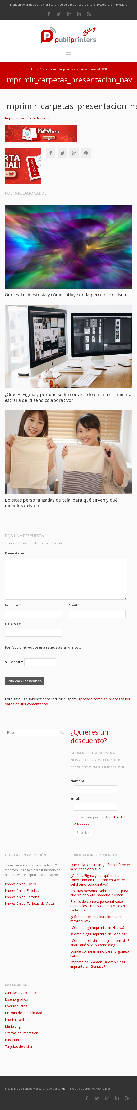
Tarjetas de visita (18, 1046)
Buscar (62, 732)
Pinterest (86, 153)
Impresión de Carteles (22, 897)
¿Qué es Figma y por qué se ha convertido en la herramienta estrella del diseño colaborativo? (68, 397)
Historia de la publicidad (23, 1012)
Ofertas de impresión (21, 1033)
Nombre (13, 605)
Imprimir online (17, 1019)
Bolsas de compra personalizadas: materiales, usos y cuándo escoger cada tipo (97, 905)
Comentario (14, 553)
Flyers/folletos (16, 1006)
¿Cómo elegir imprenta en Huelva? (97, 927)
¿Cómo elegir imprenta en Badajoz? (98, 934)
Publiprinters (14, 1039)
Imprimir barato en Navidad (27, 118)
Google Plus (69, 14)
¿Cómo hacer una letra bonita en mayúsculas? (96, 918)
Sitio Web (13, 623)
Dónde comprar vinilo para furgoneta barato (99, 953)
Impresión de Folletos (22, 890)
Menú (68, 56)
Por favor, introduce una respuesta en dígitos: (43, 647)
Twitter (59, 14)
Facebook (48, 14)
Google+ (74, 153)
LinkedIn (79, 14)
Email (74, 605)
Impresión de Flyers (20, 884)
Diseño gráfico (16, 999)
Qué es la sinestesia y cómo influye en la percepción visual (66, 295)
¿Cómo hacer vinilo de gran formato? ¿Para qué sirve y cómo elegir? (99, 942)
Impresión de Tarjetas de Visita (29, 903)
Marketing (13, 1026)
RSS (89, 14)
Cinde (61, 1088)
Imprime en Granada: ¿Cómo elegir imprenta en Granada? (97, 964)
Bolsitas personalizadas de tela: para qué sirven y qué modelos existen (99, 892)
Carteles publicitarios (21, 992)
